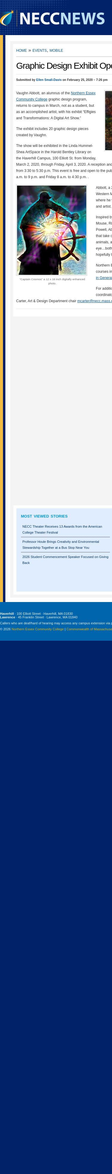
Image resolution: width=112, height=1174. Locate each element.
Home (21, 50)
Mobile (56, 50)
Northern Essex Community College (38, 629)
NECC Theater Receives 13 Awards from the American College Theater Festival (62, 529)
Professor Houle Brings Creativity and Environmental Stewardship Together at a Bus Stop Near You (60, 544)
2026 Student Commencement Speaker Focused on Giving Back (65, 560)
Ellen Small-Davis (49, 79)
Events (40, 50)
